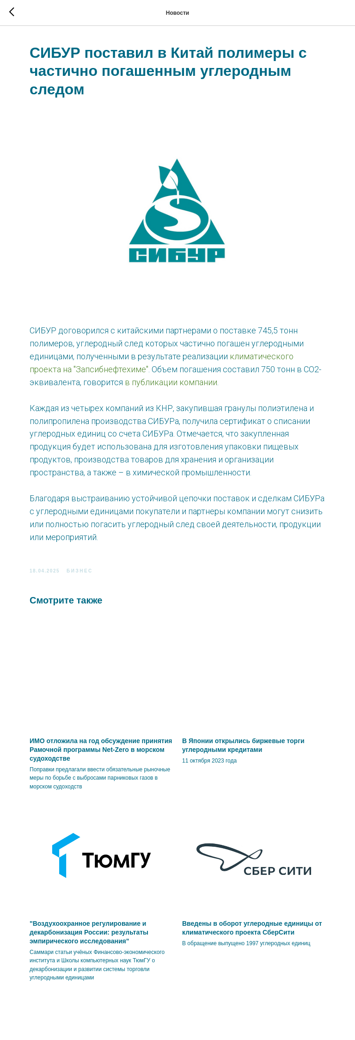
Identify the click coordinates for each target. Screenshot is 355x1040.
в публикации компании (171, 382)
